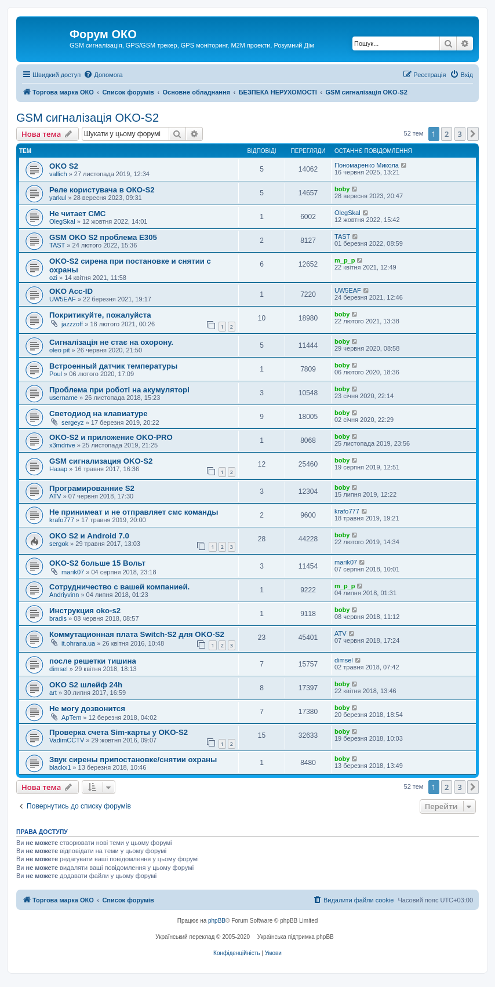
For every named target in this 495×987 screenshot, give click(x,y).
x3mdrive (62, 445)
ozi (53, 277)
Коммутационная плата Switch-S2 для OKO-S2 (136, 634)
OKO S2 (63, 166)
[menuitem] (102, 75)
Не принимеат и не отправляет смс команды (134, 512)
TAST (57, 245)
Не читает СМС (77, 213)
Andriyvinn (64, 594)
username (63, 397)
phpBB (216, 920)
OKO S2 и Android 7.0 (89, 535)
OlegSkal (62, 221)
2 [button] (447, 134)
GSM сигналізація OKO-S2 (87, 117)
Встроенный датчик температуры (113, 366)
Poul (55, 373)
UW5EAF (62, 299)
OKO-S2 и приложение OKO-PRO (111, 437)
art (53, 692)
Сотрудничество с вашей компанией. (119, 586)
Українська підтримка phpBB (295, 937)
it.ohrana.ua (78, 643)
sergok (58, 543)
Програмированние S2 (91, 488)
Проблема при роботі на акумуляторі (119, 389)
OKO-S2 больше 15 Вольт (97, 563)
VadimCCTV (66, 740)
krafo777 (61, 519)
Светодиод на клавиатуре (98, 413)
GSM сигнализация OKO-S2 (100, 461)
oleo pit (59, 350)
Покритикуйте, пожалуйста (100, 315)
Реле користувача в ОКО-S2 (102, 189)
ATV (55, 496)
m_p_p (344, 260)
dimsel (58, 668)
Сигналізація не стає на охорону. (111, 342)
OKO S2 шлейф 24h (85, 684)
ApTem (71, 717)
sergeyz (72, 422)
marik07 (72, 572)
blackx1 (60, 767)
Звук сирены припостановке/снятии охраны (133, 759)
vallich (58, 173)
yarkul (57, 197)
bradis (58, 618)
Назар (58, 468)
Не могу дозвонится (87, 708)
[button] (473, 134)
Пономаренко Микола (366, 165)
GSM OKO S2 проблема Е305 (103, 237)
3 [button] (460, 134)
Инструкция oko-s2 (85, 610)
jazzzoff (72, 323)
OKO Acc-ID (71, 291)
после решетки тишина (92, 661)
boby (342, 188)
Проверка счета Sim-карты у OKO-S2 (118, 732)
